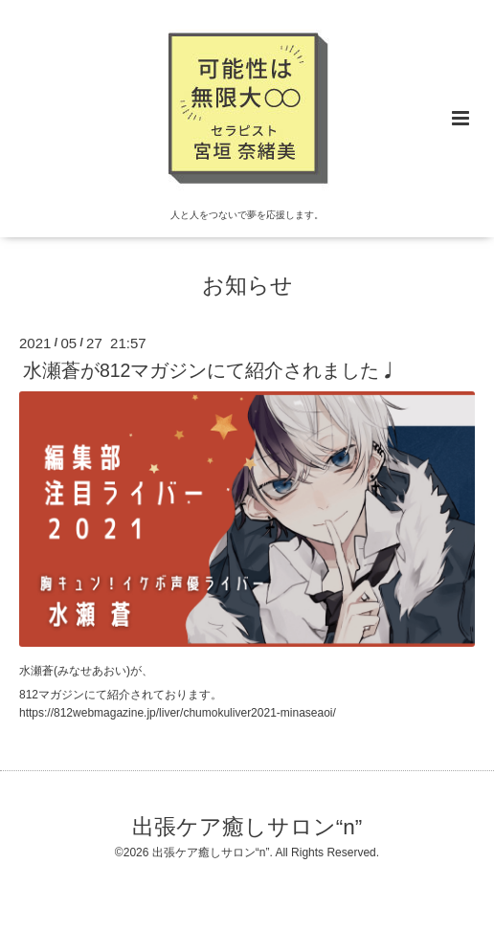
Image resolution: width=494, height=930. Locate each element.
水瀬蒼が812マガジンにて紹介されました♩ (211, 370)
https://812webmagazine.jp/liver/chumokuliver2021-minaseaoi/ (177, 713)
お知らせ (247, 286)
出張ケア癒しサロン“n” (247, 826)
